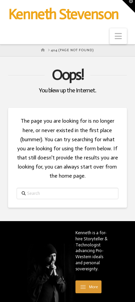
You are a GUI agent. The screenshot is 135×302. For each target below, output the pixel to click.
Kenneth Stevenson (63, 14)
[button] (118, 36)
